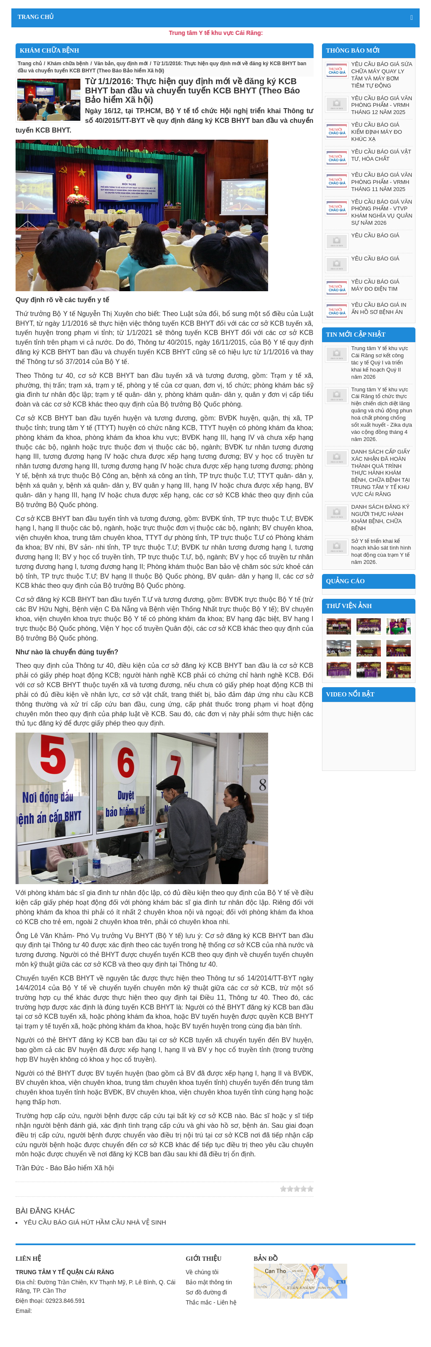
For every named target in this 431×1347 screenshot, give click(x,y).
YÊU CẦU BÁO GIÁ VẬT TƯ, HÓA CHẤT (381, 155)
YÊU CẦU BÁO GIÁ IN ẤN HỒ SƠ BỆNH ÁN (379, 308)
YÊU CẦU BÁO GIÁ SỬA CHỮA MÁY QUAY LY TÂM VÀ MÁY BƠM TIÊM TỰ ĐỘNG (381, 75)
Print (106, 1189)
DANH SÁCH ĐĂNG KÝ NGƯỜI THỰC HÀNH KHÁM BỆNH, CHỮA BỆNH (380, 517)
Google (57, 1189)
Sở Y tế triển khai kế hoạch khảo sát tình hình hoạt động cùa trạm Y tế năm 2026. (381, 552)
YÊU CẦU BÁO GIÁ (375, 235)
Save (94, 1189)
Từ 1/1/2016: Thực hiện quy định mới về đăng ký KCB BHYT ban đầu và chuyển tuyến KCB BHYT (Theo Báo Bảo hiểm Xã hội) (192, 90)
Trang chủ (30, 63)
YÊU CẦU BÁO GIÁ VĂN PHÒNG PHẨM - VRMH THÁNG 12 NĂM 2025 (381, 105)
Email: (24, 1310)
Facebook (69, 1189)
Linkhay (33, 1189)
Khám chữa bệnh (67, 63)
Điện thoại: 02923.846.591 (50, 1300)
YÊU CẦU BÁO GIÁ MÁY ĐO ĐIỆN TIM (375, 285)
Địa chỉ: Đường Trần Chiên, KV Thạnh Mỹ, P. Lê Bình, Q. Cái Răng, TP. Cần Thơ (96, 1286)
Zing (21, 1189)
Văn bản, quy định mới (121, 63)
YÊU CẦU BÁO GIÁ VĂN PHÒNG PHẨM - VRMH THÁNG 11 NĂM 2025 (381, 182)
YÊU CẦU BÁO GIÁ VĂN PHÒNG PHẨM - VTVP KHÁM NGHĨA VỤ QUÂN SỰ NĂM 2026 (381, 212)
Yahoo (82, 1189)
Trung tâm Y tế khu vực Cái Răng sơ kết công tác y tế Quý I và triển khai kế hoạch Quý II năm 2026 (379, 362)
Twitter (45, 1189)
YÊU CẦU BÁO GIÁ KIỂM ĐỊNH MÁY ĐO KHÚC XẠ (376, 132)
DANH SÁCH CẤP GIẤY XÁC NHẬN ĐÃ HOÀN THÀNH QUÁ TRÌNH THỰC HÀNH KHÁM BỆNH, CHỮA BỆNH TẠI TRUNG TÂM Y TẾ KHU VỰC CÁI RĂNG (380, 473)
